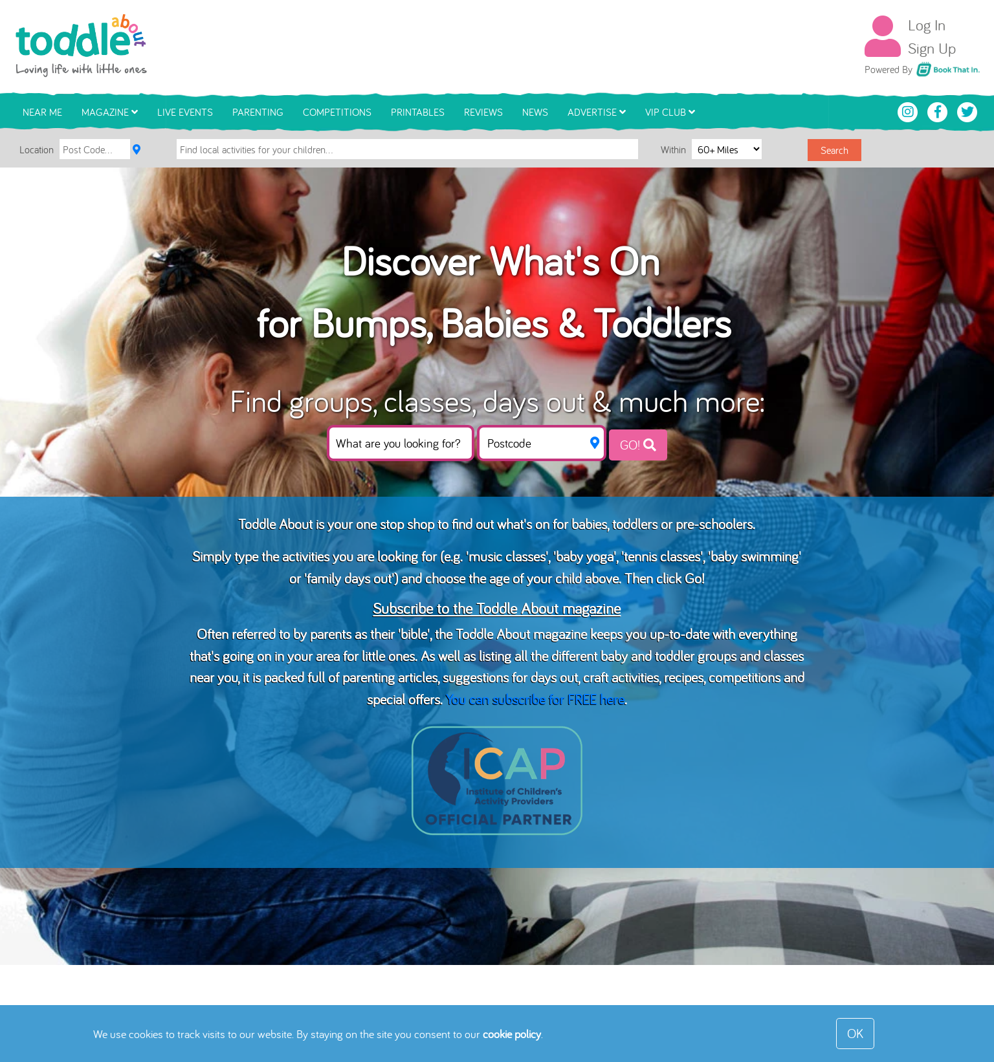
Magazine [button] (110, 111)
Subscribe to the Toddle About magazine (497, 608)
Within (675, 148)
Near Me (42, 111)
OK (855, 1033)
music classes (507, 556)
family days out (349, 578)
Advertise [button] (597, 111)
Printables (418, 111)
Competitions (337, 111)
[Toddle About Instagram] (909, 110)
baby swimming (755, 556)
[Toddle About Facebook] (939, 110)
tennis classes (662, 556)
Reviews (483, 111)
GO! (638, 445)
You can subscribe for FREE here (535, 698)
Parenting (257, 111)
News (535, 111)
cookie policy (512, 1033)
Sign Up (932, 48)
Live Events (185, 111)
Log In (926, 24)
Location (36, 149)
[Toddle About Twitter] (967, 110)
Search (834, 150)
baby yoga (584, 556)
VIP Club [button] (670, 111)
